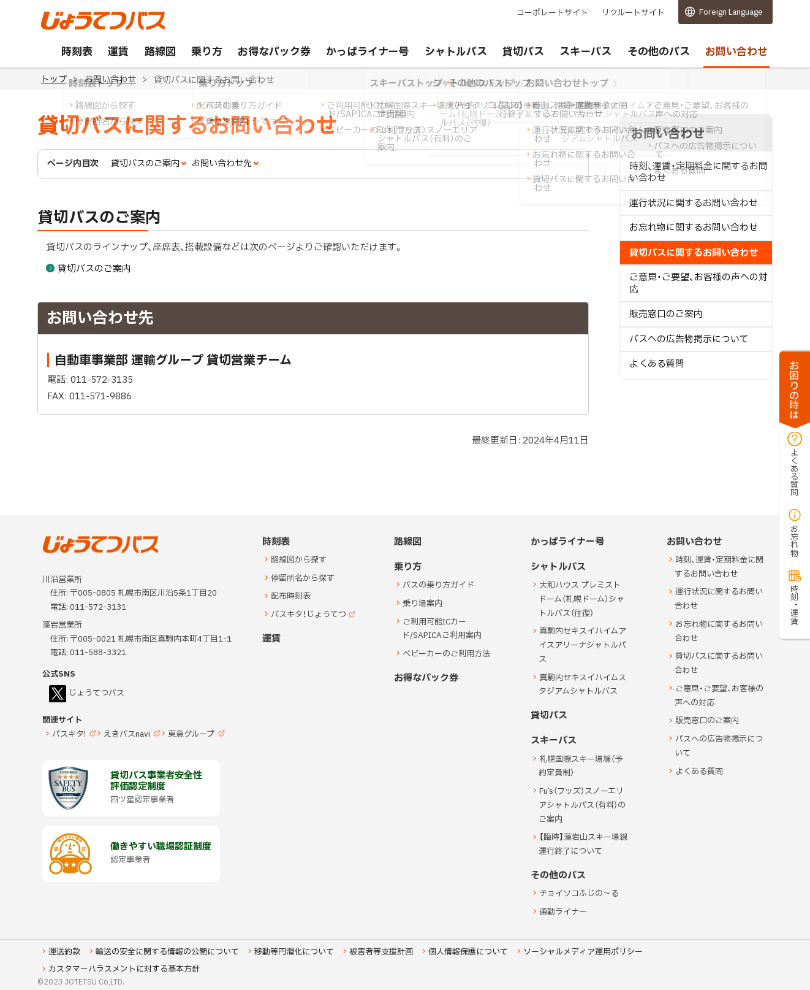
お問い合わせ (110, 79)
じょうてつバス (74, 29)
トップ (54, 79)
